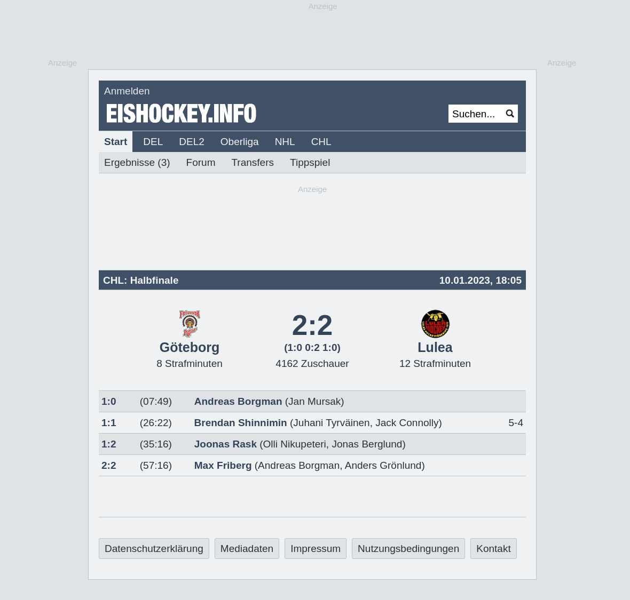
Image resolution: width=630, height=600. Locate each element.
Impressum (315, 548)
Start (115, 141)
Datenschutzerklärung (154, 548)
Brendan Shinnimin (240, 422)
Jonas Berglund (367, 444)
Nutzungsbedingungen (408, 548)
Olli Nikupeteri (294, 444)
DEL (153, 141)
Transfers (252, 162)
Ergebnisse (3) (137, 162)
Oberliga (239, 141)
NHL (285, 141)
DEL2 (191, 141)
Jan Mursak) (316, 401)
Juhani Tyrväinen (331, 422)
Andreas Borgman (238, 401)
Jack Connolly (406, 422)
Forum (201, 162)
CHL (321, 141)
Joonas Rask (225, 444)
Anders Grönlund (383, 465)
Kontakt (493, 548)
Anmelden (127, 91)
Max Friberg (223, 465)
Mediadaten (246, 548)
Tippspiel (310, 162)
